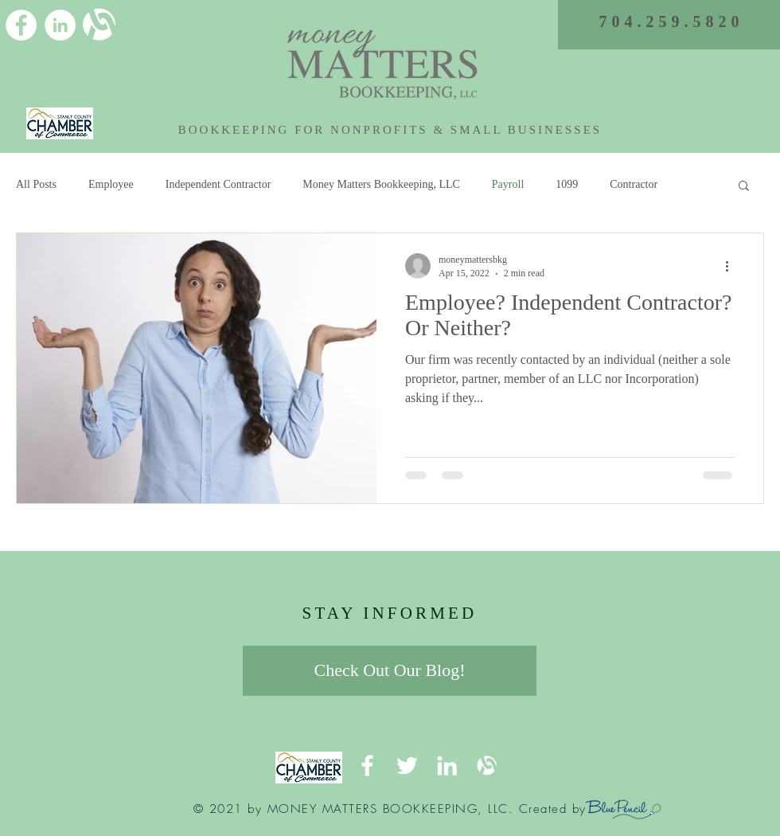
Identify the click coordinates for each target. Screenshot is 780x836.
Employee (111, 184)
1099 (567, 184)
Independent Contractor (218, 184)
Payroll (508, 184)
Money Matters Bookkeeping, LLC (381, 184)
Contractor (633, 184)
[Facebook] (21, 25)
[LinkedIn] (60, 25)
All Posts (36, 184)
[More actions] (732, 265)
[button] (743, 186)
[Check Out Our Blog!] (389, 671)
